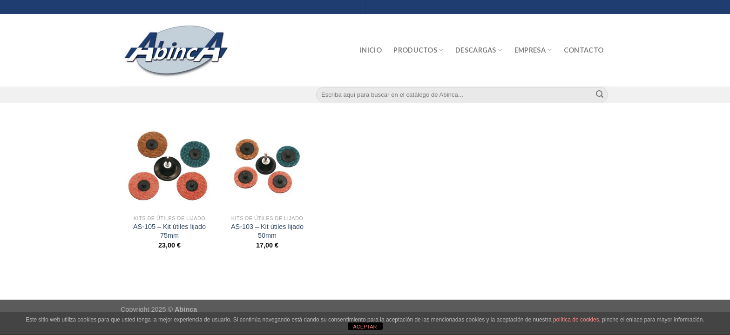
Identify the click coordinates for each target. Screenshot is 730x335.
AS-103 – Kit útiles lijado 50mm (267, 231)
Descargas (478, 50)
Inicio (371, 50)
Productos (418, 50)
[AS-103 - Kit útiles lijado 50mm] (267, 165)
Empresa (533, 50)
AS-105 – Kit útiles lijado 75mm (169, 231)
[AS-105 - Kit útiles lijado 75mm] (169, 165)
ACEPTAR (365, 326)
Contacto (583, 50)
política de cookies (576, 319)
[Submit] (600, 95)
